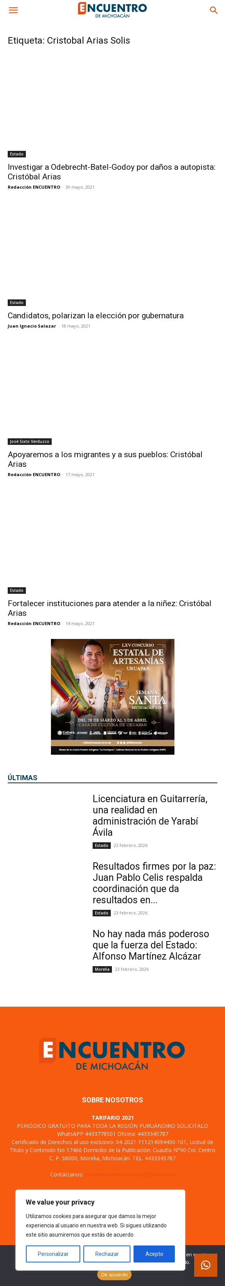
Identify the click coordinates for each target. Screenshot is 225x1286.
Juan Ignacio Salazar (32, 326)
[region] (100, 1230)
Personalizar (53, 1254)
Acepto (154, 1254)
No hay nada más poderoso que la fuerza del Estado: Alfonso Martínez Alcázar (151, 945)
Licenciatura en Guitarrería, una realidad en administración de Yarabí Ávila (150, 815)
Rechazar (107, 1254)
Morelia (102, 969)
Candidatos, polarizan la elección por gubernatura (96, 315)
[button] (13, 10)
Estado (17, 154)
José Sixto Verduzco (29, 441)
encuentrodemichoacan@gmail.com (130, 1174)
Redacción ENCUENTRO (34, 187)
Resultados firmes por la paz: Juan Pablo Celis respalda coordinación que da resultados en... (154, 883)
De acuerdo (114, 1275)
